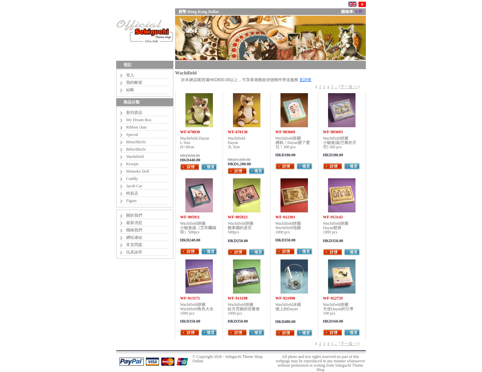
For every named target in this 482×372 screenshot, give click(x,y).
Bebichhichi (136, 149)
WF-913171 (190, 298)
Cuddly (132, 178)
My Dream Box (138, 120)
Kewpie (132, 164)
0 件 (359, 11)
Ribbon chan (136, 127)
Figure (131, 200)
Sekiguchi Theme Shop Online (227, 358)
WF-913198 (237, 298)
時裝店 (132, 193)
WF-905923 (237, 217)
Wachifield (135, 156)
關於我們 (134, 215)
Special (132, 134)
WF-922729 (333, 298)
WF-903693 (333, 132)
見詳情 (305, 79)
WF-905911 (190, 217)
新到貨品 (134, 112)
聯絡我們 (134, 230)
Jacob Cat (134, 186)
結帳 (130, 89)
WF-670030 (190, 132)
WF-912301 (285, 217)
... (335, 86)
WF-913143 (333, 217)
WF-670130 (237, 132)
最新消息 (134, 222)
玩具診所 (134, 252)
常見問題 (134, 244)
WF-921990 (285, 298)
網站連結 (134, 237)
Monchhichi (136, 142)
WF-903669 (285, 132)
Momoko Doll (137, 171)
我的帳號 (134, 82)
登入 (130, 75)
